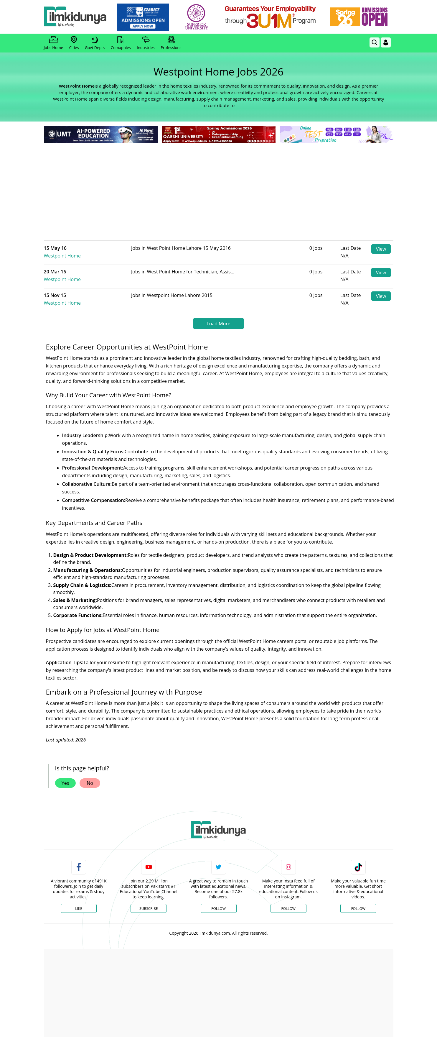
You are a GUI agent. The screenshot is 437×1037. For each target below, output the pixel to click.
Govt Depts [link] (95, 43)
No (90, 777)
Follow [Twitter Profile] (218, 902)
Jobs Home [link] (53, 43)
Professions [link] (171, 43)
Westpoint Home (87, 248)
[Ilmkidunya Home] (76, 17)
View (381, 249)
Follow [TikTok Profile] (358, 902)
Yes (65, 777)
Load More (218, 317)
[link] (144, 17)
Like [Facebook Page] (78, 902)
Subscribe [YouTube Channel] (148, 902)
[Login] (386, 42)
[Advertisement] (218, 188)
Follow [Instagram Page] (288, 902)
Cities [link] (74, 43)
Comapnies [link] (121, 43)
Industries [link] (145, 43)
